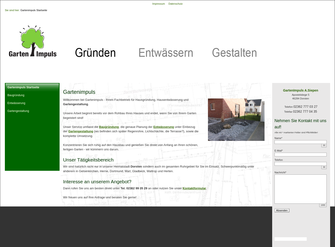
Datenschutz (176, 3)
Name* (278, 138)
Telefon (278, 159)
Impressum (158, 3)
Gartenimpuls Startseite (33, 10)
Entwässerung (16, 103)
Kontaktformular (194, 188)
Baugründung (15, 95)
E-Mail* (278, 150)
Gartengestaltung (18, 111)
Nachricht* (280, 172)
